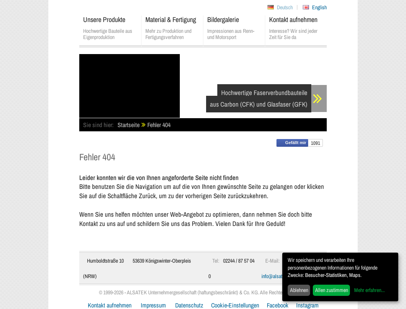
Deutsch (285, 7)
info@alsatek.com (279, 276)
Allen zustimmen (331, 290)
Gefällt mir (292, 143)
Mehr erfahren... (369, 290)
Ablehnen (299, 290)
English (319, 7)
